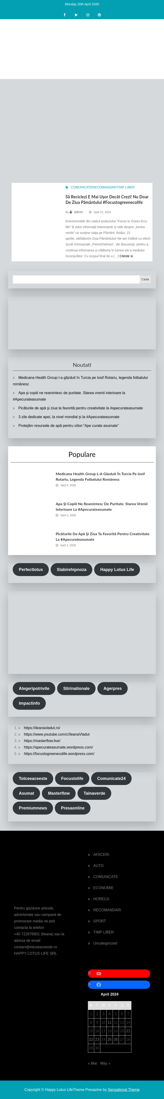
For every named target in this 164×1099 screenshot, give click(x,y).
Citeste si (126, 256)
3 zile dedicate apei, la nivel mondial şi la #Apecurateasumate (68, 417)
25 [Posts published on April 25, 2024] (110, 1040)
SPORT (99, 921)
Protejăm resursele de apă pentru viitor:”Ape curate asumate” (68, 426)
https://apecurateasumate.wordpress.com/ (58, 747)
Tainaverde (94, 793)
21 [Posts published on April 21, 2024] (128, 1031)
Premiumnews (33, 808)
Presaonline (72, 808)
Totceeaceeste (33, 778)
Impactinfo (29, 703)
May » (105, 1063)
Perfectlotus (31, 569)
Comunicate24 (111, 778)
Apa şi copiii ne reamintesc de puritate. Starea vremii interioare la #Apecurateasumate (102, 506)
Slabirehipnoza (71, 569)
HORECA (101, 899)
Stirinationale (76, 688)
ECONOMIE (103, 888)
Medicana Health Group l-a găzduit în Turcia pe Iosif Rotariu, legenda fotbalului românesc (100, 476)
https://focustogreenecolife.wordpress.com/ (59, 754)
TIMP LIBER (126, 187)
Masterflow (59, 793)
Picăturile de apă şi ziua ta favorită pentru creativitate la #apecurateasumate (80, 408)
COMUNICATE (81, 187)
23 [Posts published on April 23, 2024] (97, 1040)
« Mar (92, 1063)
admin (78, 212)
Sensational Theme (124, 1090)
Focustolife (72, 778)
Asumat (26, 793)
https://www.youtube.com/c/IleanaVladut (57, 734)
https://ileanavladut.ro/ (42, 728)
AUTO (98, 866)
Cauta (145, 279)
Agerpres (112, 688)
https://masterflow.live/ (42, 741)
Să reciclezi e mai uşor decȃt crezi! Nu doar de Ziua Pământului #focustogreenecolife (106, 199)
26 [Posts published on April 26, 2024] (116, 1040)
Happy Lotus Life (117, 569)
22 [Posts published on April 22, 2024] (91, 1040)
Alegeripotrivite (34, 688)
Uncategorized (105, 943)
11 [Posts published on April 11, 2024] (110, 1022)
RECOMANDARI (104, 187)
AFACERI (101, 855)
